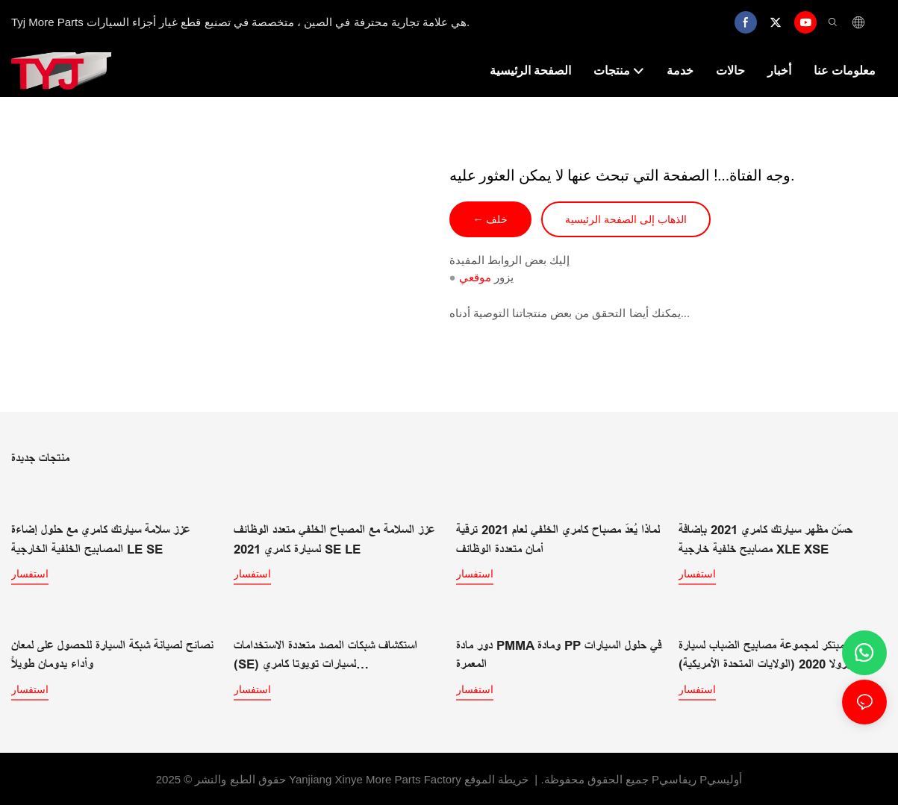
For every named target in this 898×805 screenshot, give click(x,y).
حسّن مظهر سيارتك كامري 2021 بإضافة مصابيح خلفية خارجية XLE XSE (765, 539)
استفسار (30, 573)
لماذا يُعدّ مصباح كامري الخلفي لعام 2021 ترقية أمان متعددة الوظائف (558, 539)
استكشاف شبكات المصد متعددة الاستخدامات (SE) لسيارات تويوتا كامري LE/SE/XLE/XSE (325, 654)
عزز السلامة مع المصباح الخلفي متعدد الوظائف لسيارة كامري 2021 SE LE (334, 539)
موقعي (475, 277)
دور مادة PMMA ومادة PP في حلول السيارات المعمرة (558, 653)
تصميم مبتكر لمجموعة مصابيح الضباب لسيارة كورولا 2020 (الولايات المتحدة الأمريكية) (777, 653)
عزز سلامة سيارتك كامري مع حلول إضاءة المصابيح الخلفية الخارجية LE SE (100, 539)
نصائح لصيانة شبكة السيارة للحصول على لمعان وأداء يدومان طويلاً (112, 653)
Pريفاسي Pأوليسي (697, 777)
